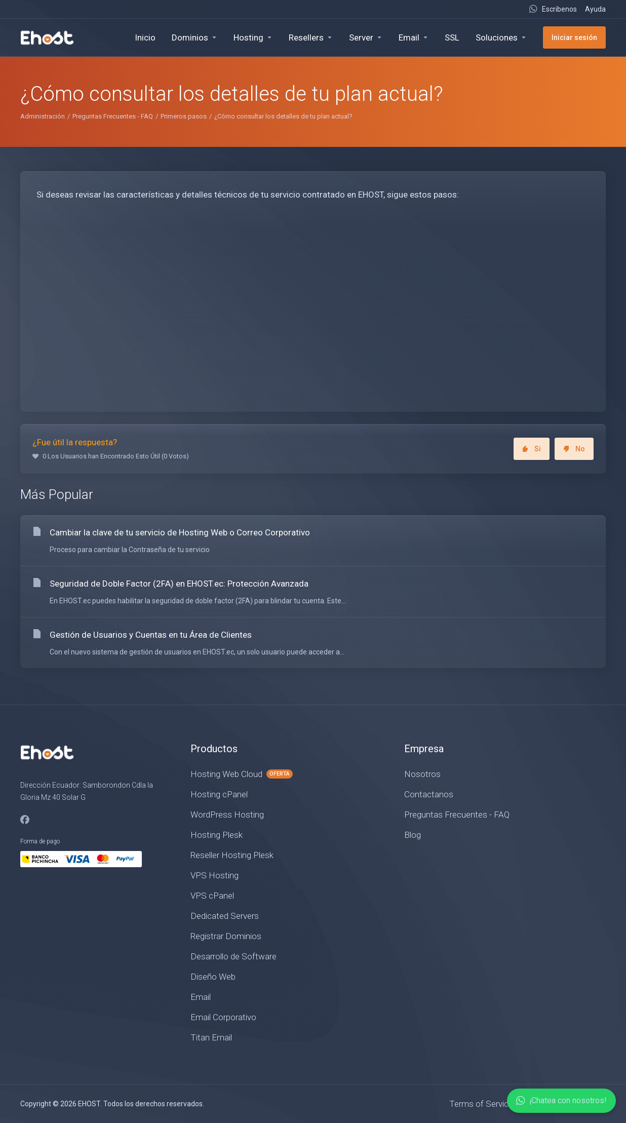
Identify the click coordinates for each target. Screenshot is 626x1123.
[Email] (413, 37)
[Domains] (194, 37)
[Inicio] (145, 37)
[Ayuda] (593, 9)
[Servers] (365, 37)
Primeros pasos (184, 116)
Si (531, 449)
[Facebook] (24, 820)
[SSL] (452, 37)
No (574, 449)
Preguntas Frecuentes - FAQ (112, 116)
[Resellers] (311, 37)
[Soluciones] (501, 37)
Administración (42, 116)
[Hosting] (253, 37)
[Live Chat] (553, 9)
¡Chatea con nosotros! (561, 1101)
